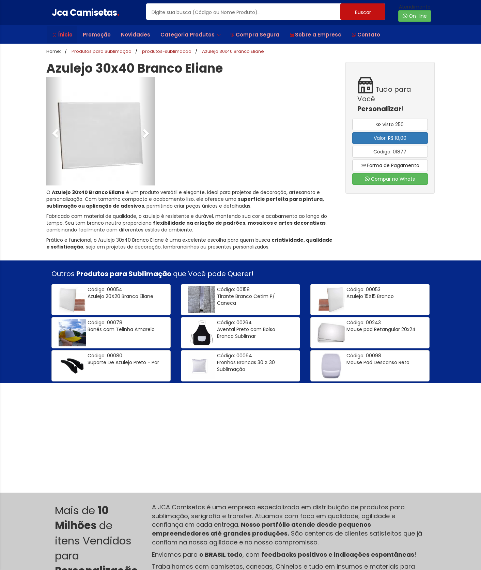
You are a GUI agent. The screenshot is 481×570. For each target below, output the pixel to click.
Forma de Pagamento (390, 165)
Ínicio (62, 34)
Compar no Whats (390, 179)
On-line (415, 16)
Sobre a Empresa (316, 34)
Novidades (135, 34)
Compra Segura (254, 34)
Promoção (97, 34)
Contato (366, 34)
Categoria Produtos (190, 34)
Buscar (363, 12)
